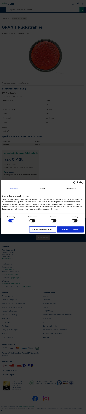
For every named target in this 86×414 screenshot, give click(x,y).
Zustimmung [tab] (15, 189)
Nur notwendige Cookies (42, 229)
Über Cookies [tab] (71, 189)
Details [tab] (43, 189)
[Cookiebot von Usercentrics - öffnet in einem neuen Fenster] (75, 182)
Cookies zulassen (70, 229)
